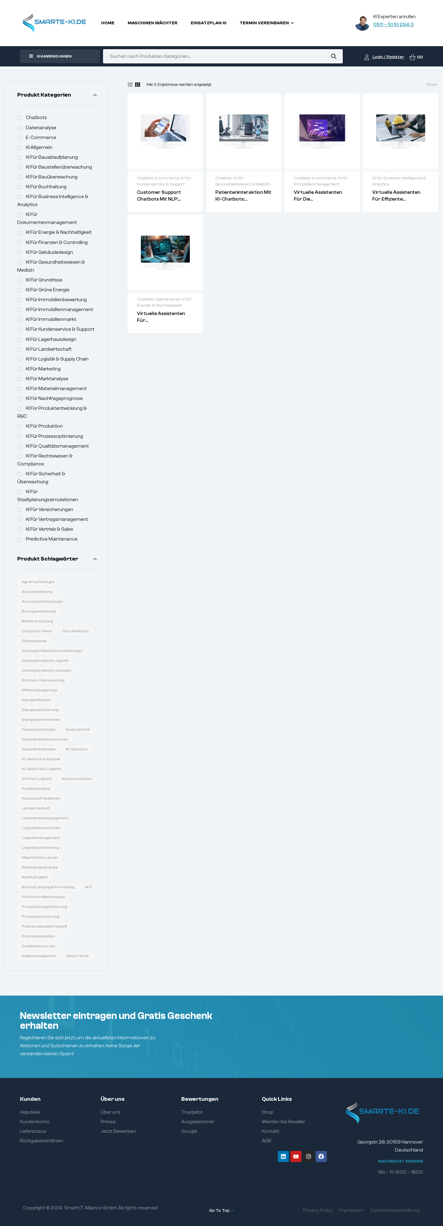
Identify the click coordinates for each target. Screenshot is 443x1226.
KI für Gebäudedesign (49, 252)
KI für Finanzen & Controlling (57, 242)
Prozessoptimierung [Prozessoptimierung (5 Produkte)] (40, 916)
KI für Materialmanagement (56, 388)
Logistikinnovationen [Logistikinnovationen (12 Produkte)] (41, 828)
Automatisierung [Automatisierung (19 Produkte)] (37, 591)
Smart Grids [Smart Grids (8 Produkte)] (77, 956)
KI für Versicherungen (49, 509)
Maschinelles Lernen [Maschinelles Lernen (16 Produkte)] (40, 857)
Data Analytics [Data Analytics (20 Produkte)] (75, 631)
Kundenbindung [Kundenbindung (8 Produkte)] (36, 788)
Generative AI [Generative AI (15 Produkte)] (78, 729)
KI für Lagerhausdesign (51, 339)
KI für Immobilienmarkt (51, 319)
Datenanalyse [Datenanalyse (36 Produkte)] (34, 641)
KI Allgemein (39, 147)
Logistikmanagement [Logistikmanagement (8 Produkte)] (41, 838)
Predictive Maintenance (52, 539)
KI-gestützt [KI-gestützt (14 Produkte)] (77, 749)
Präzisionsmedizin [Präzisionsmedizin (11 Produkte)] (38, 936)
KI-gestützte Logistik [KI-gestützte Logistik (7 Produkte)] (41, 769)
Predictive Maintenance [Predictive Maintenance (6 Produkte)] (43, 897)
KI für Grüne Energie (48, 290)
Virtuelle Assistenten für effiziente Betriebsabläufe (396, 199)
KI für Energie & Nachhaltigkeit (59, 232)
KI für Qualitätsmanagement (57, 446)
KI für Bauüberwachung (52, 177)
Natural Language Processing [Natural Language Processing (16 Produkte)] (48, 887)
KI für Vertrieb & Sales (49, 529)
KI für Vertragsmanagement (57, 519)
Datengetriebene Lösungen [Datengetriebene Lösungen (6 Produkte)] (46, 670)
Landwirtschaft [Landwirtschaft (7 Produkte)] (36, 808)
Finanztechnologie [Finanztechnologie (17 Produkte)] (38, 729)
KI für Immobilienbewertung (56, 299)
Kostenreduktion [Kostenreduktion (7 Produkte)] (77, 779)
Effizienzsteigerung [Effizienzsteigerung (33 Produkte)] (39, 690)
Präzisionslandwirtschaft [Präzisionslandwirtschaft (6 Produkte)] (44, 926)
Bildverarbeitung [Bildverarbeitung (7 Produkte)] (37, 621)
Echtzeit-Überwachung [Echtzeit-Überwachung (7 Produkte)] (43, 680)
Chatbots (36, 117)
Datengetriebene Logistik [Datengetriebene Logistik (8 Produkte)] (45, 660)
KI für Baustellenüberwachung (59, 167)
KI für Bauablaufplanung (52, 157)
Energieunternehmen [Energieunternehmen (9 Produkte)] (41, 719)
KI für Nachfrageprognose (54, 398)
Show (431, 84)
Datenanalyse (41, 127)
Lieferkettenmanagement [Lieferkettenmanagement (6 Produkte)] (45, 818)
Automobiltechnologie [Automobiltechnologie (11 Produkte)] (42, 601)
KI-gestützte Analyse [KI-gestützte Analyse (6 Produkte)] (41, 759)
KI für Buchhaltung (46, 187)
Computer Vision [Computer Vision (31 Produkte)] (37, 631)
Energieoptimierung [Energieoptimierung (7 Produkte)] (40, 710)
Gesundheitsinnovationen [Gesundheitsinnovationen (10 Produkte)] (45, 739)
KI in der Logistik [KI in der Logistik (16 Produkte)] (36, 779)
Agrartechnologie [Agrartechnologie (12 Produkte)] (38, 582)
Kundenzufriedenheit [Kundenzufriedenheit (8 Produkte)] (41, 798)
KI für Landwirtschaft (49, 349)
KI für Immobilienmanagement (59, 309)
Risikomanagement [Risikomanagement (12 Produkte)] (39, 956)
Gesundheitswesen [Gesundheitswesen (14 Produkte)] (39, 749)
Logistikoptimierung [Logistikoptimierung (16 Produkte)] (40, 847)
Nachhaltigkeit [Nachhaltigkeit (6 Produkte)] (35, 877)
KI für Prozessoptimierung (54, 436)
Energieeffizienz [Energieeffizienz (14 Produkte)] (36, 700)
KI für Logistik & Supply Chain (57, 359)
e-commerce (41, 137)
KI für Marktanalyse (47, 378)
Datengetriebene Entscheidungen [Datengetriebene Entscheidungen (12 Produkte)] (52, 651)
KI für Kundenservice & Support (60, 329)
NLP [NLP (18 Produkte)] (88, 887)
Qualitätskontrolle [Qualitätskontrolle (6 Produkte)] (38, 946)
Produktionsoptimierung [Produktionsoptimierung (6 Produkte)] (44, 907)
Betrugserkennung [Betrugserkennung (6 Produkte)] (39, 611)
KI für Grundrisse (44, 280)
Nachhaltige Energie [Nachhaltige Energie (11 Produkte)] (40, 867)
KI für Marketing (43, 369)
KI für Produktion (44, 426)
